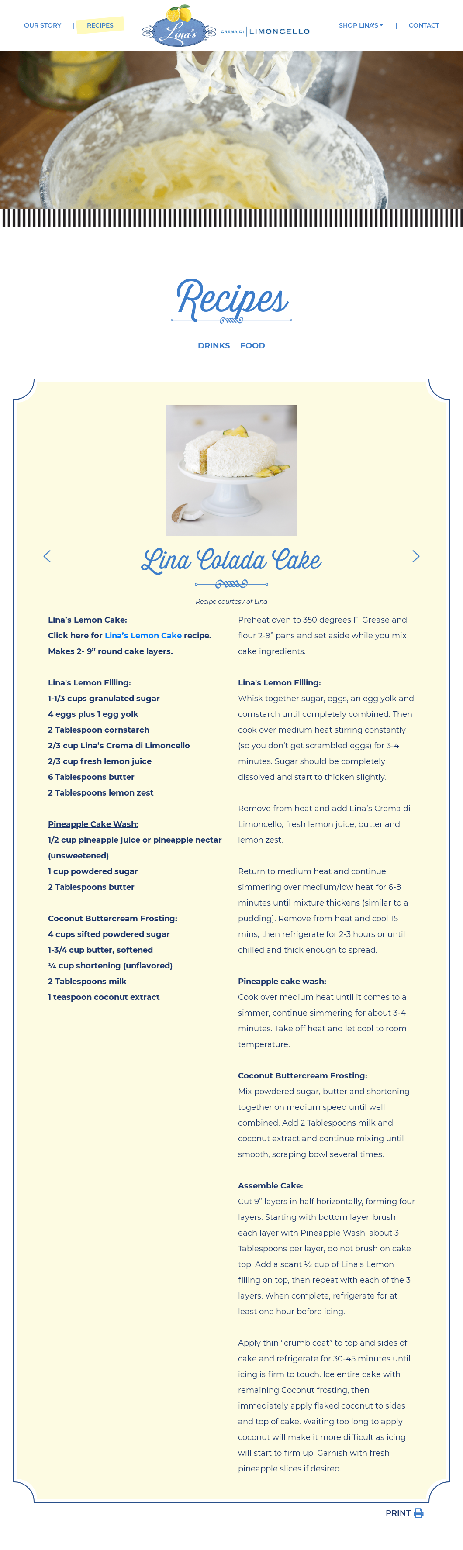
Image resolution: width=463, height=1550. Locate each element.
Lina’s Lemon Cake (143, 636)
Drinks (214, 346)
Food (252, 346)
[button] (361, 25)
